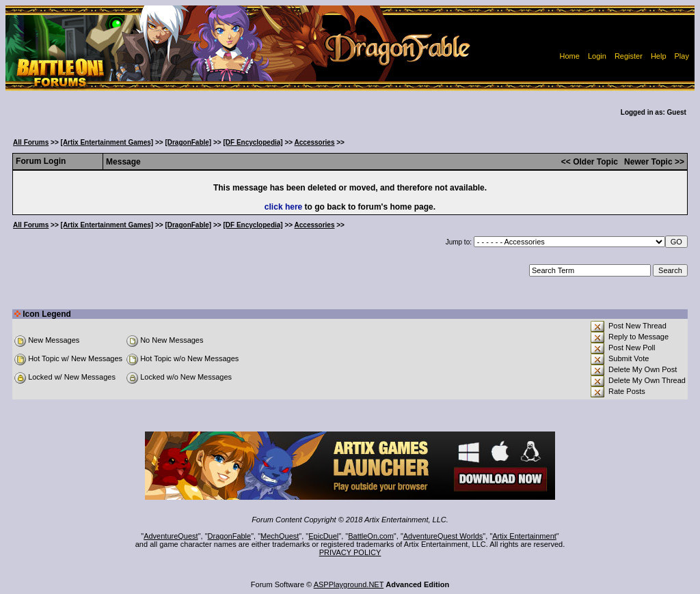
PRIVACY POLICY (350, 552)
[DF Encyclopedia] (252, 142)
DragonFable (230, 536)
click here (283, 207)
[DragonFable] (188, 142)
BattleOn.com (371, 536)
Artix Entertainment (524, 536)
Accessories (315, 142)
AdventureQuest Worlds (443, 536)
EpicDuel (323, 536)
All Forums (31, 142)
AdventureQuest (171, 536)
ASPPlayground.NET (349, 584)
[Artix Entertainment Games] (107, 142)
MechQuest (279, 536)
